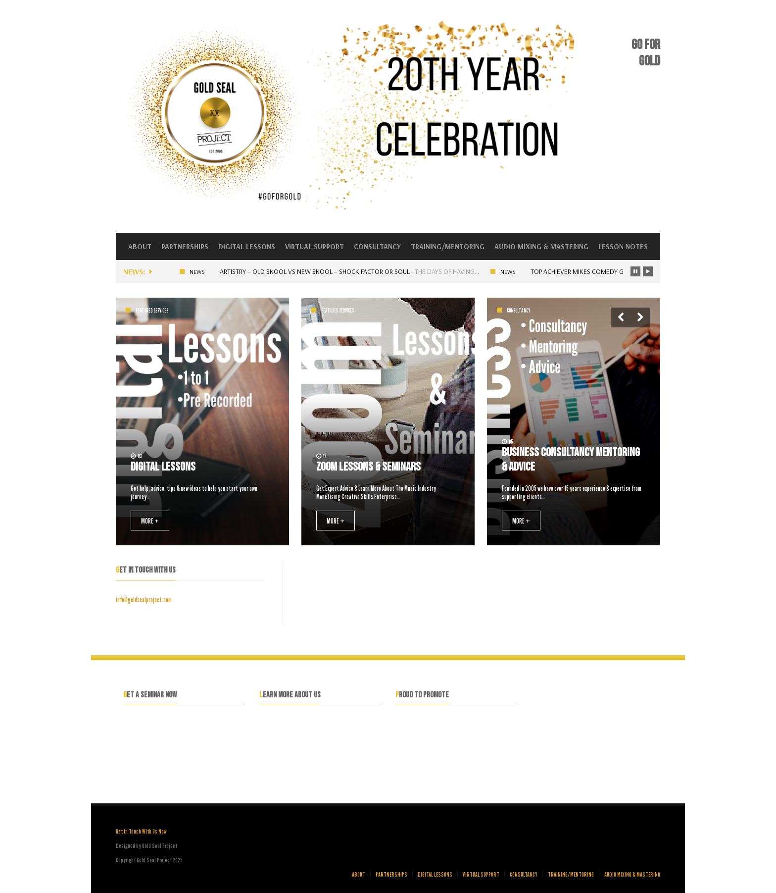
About (139, 246)
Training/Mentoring (448, 246)
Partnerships (184, 246)
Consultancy (377, 246)
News (199, 271)
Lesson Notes (623, 246)
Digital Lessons (246, 246)
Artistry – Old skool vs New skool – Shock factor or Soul (317, 271)
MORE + (150, 520)
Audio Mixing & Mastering (541, 246)
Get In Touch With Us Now (141, 831)
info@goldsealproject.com (144, 599)
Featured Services (152, 311)
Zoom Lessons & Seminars (368, 467)
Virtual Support (314, 246)
